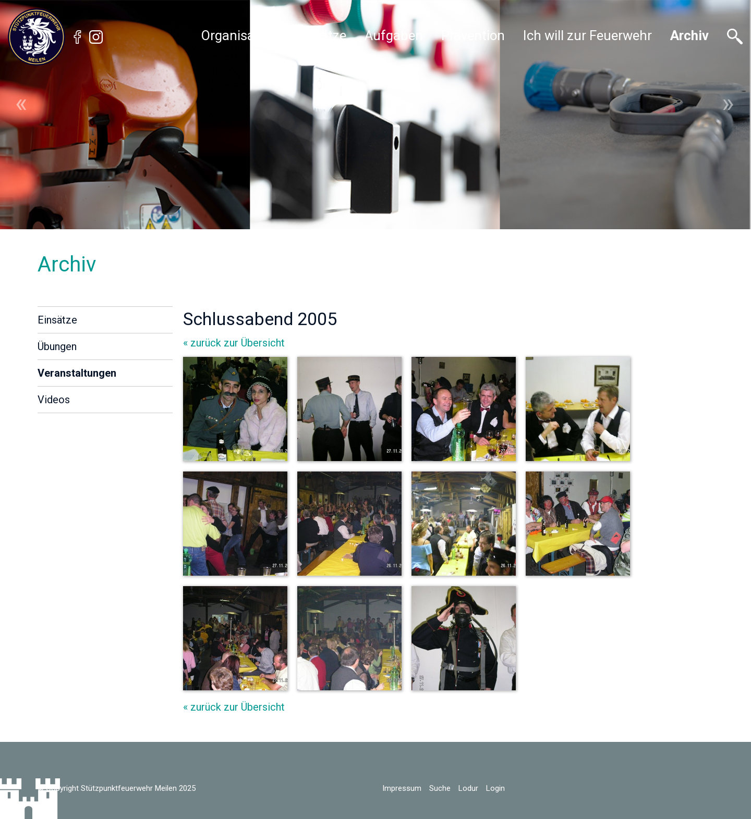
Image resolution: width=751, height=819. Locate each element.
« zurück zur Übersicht (234, 343)
